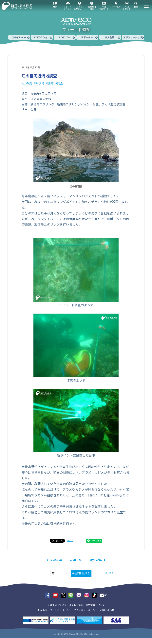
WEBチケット (127, 7)
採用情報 (90, 604)
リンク (101, 604)
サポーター (87, 37)
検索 (136, 6)
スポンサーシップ (132, 37)
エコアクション (41, 37)
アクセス (116, 6)
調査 (60, 83)
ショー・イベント (67, 7)
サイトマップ (45, 610)
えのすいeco (19, 37)
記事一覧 (76, 560)
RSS (111, 572)
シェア (70, 540)
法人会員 (109, 37)
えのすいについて (56, 604)
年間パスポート (104, 7)
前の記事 (56, 560)
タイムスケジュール (80, 7)
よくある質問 (76, 604)
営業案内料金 (92, 7)
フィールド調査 (76, 29)
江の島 (27, 83)
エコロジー (64, 37)
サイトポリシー (63, 610)
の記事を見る (81, 573)
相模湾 (39, 83)
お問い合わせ (107, 610)
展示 (55, 6)
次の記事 (96, 560)
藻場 (51, 83)
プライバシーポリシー (85, 610)
